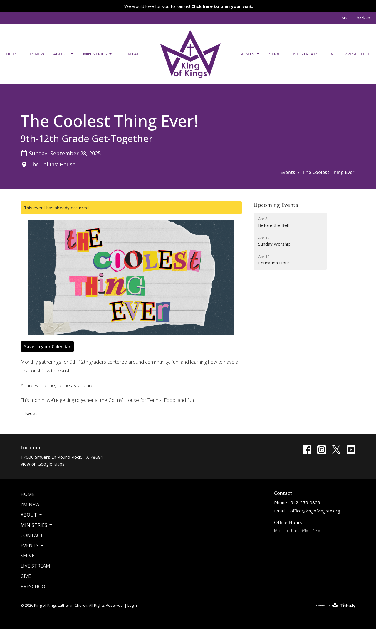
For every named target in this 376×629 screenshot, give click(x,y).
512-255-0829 (305, 502)
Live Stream (304, 54)
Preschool (357, 54)
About (63, 54)
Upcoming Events (276, 204)
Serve (275, 54)
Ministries (98, 54)
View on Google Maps (43, 464)
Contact (132, 54)
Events (249, 54)
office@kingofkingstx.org (315, 511)
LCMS (342, 18)
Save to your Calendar (47, 346)
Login (132, 605)
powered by (335, 605)
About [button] (32, 515)
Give (331, 54)
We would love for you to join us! (188, 6)
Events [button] (32, 545)
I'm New (36, 54)
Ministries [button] (37, 525)
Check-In (362, 18)
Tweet (30, 413)
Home (12, 54)
